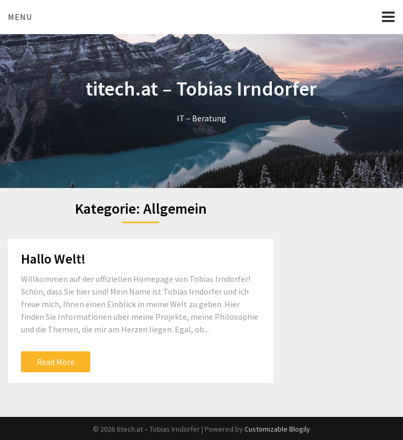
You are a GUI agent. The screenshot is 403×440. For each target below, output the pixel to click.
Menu (20, 17)
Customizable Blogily (277, 429)
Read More (56, 362)
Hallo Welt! (53, 258)
